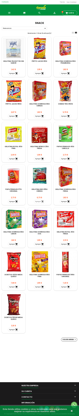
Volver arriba (69, 340)
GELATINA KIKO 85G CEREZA (39, 190)
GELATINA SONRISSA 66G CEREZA (39, 105)
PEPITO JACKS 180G (14, 104)
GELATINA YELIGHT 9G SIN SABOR (13, 62)
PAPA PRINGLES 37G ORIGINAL (13, 190)
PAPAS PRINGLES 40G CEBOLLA (65, 147)
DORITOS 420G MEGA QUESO (13, 275)
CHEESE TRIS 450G (65, 104)
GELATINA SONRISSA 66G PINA (39, 275)
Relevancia (24, 28)
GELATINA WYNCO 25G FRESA (39, 147)
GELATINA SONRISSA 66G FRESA (65, 190)
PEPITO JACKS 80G (39, 61)
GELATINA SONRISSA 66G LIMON (13, 233)
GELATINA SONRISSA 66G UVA (39, 233)
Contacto (5, 2)
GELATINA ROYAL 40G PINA (13, 147)
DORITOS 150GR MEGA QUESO (13, 318)
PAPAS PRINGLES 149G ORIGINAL (65, 275)
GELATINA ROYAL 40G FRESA (65, 233)
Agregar (13, 73)
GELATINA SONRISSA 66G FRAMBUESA (65, 62)
